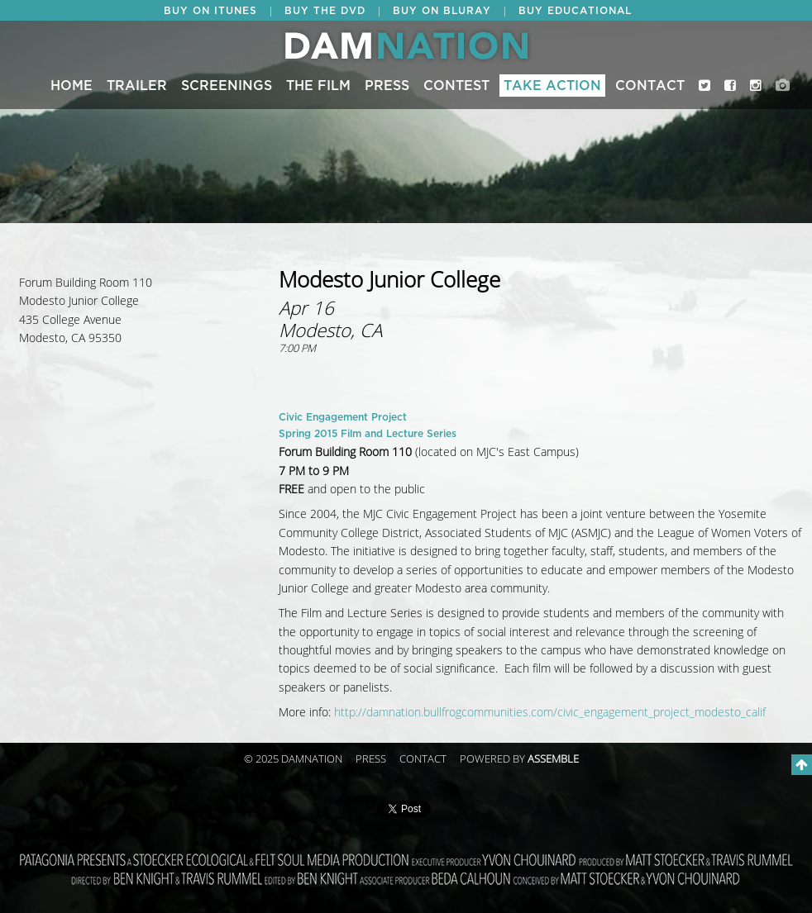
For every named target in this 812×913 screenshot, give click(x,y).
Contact (650, 86)
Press (387, 86)
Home (71, 86)
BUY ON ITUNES (210, 11)
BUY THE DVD (324, 11)
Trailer (137, 86)
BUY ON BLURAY (442, 11)
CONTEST (456, 86)
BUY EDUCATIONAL (575, 11)
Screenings (226, 86)
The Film (318, 86)
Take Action (552, 86)
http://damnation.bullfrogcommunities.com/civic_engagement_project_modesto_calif (550, 713)
